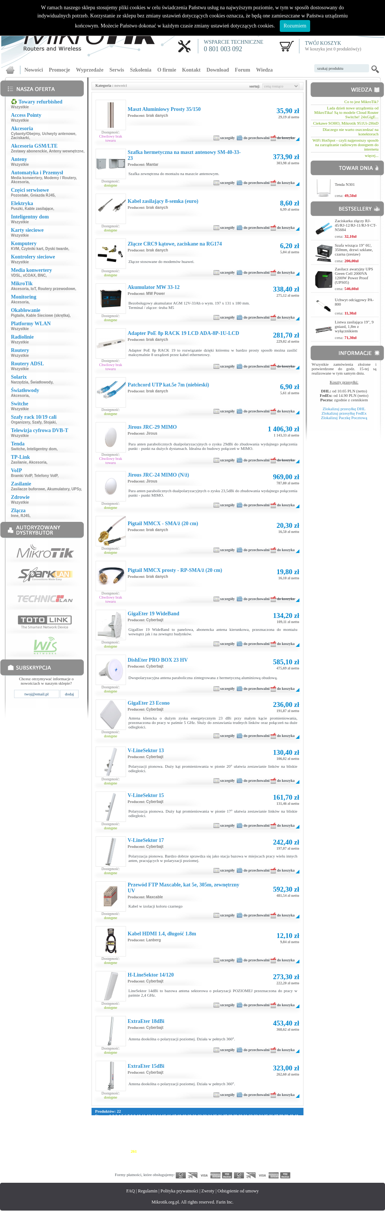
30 (240, 1115)
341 (105, 1164)
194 (255, 1138)
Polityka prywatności (179, 1191)
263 (148, 1151)
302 (226, 1155)
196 (269, 1138)
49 (133, 1120)
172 (98, 1138)
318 (141, 1160)
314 (112, 1160)
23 (205, 1115)
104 (218, 1124)
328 (212, 1160)
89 (133, 1124)
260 (127, 1151)
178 (141, 1138)
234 (141, 1147)
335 (262, 1160)
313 (105, 1160)
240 (184, 1147)
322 (169, 1160)
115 (295, 1124)
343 (119, 1164)
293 (162, 1155)
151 (148, 1133)
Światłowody (41, 382)
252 (269, 1147)
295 (176, 1155)
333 (248, 1160)
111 (268, 1124)
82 (97, 1124)
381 (191, 1169)
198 (284, 1138)
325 (191, 1160)
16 (169, 1115)
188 (212, 1138)
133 (218, 1129)
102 (204, 1124)
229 (105, 1147)
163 (233, 1133)
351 (176, 1164)
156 (184, 1133)
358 (226, 1164)
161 (219, 1133)
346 (141, 1164)
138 (254, 1129)
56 (168, 1120)
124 (154, 1129)
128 (183, 1129)
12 (149, 1115)
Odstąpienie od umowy (238, 1191)
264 (155, 1151)
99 (184, 1124)
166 (255, 1133)
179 (148, 1138)
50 (138, 1120)
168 (269, 1133)
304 (241, 1155)
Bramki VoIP (21, 476)
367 (291, 1164)
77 (275, 1120)
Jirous (151, 433)
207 (148, 1142)
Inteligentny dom (42, 449)
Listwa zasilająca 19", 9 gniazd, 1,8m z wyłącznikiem (354, 326)
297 (191, 1155)
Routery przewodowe (56, 289)
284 (98, 1155)
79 (285, 1120)
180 (155, 1138)
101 (197, 1124)
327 (205, 1160)
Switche (18, 449)
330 (226, 1160)
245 (219, 1147)
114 (289, 1124)
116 (98, 1129)
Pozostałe (19, 195)
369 (105, 1169)
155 (176, 1133)
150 (141, 1133)
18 (179, 1115)
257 (105, 1151)
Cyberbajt (154, 620)
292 (155, 1155)
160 (212, 1133)
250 (255, 1147)
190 (226, 1138)
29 (235, 1115)
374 (141, 1169)
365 (276, 1164)
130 (197, 1129)
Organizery (20, 422)
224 (269, 1142)
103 (211, 1124)
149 (134, 1133)
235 (148, 1147)
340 (98, 1164)
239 (176, 1147)
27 (225, 1115)
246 (226, 1147)
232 (127, 1147)
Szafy (37, 422)
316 (127, 1160)
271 (205, 1151)
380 (184, 1169)
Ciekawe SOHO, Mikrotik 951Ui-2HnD (346, 123)
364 (269, 1164)
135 (233, 1129)
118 (112, 1129)
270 (198, 1151)
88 (128, 1124)
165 (248, 1133)
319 (148, 1160)
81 (296, 1120)
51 (143, 1120)
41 (296, 1115)
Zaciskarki (20, 138)
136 (240, 1129)
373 (134, 1169)
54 (158, 1120)
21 (194, 1115)
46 (118, 1120)
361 (248, 1164)
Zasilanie (19, 462)
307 (262, 1155)
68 (230, 1120)
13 (154, 1115)
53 (153, 1120)
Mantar (152, 164)
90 (138, 1124)
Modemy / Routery (60, 178)
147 (119, 1133)
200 (98, 1142)
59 (184, 1120)
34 (261, 1115)
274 (226, 1151)
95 (163, 1124)
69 (235, 1120)
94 (158, 1124)
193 (248, 1138)
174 (112, 1138)
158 (198, 1133)
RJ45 (25, 516)
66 (220, 1120)
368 (98, 1169)
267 (176, 1151)
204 (127, 1142)
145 (105, 1133)
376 (155, 1169)
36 (271, 1115)
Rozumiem (294, 26)
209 (162, 1142)
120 (126, 1129)
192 (241, 1138)
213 (190, 1142)
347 (148, 1164)
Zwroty (207, 1191)
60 (189, 1120)
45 (112, 1120)
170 (284, 1133)
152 (155, 1133)
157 (191, 1133)
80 (291, 1120)
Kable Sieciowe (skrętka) (48, 315)
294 (169, 1155)
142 (283, 1129)
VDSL (16, 275)
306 (255, 1155)
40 (291, 1115)
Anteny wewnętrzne (66, 151)
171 (291, 1133)
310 (284, 1155)
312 (98, 1160)
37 (276, 1115)
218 (226, 1142)
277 (248, 1151)
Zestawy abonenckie (29, 151)
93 (153, 1124)
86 (118, 1124)
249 (248, 1147)
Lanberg (153, 940)
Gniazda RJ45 (42, 195)
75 (265, 1120)
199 (291, 1138)
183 (176, 1138)
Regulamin (147, 1191)
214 (198, 1142)
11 (144, 1115)
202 (112, 1142)
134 (226, 1129)
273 (219, 1151)
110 (261, 1124)
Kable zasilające (39, 209)
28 (230, 1115)
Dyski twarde (56, 249)
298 (198, 1155)
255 (291, 1147)
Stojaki (49, 422)
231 (119, 1147)
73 (255, 1120)
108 (247, 1124)
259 (119, 1151)
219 (233, 1142)
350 (169, 1164)
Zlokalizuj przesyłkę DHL (344, 408)
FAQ (130, 1191)
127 (176, 1129)
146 (112, 1133)
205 (134, 1142)
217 (219, 1142)
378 (169, 1169)
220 (241, 1142)
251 (262, 1147)
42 (97, 1120)
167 (262, 1133)
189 (219, 1138)
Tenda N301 (345, 184)
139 (261, 1129)
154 (169, 1133)
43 (102, 1120)
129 (190, 1129)
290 (141, 1155)
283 (291, 1151)
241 (191, 1147)
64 (209, 1120)
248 (241, 1147)
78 (281, 1120)
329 (219, 1160)
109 (254, 1124)
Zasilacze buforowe (28, 489)
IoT (33, 289)
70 (240, 1120)
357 (219, 1164)
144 (98, 1133)
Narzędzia (19, 382)
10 (139, 1115)
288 (127, 1155)
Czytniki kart (32, 249)
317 (134, 1160)
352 (184, 1164)
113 (282, 1124)
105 (225, 1124)
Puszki (17, 209)
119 (119, 1129)
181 (162, 1138)
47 (122, 1120)
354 (198, 1164)
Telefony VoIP (45, 476)
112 (275, 1124)
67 (224, 1120)
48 (128, 1120)
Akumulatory (58, 489)
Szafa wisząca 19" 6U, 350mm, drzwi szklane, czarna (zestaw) (354, 249)
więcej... (372, 155)
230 (112, 1147)
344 (127, 1164)
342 (112, 1164)
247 (233, 1147)
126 (169, 1129)
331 (233, 1160)
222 (255, 1142)
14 (159, 1115)
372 (127, 1169)
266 (169, 1151)
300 (212, 1155)
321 (162, 1160)
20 (189, 1115)
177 (134, 1138)
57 (174, 1120)
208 (155, 1142)
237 (162, 1147)
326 (198, 1160)
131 (204, 1129)
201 (105, 1142)
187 (205, 1138)
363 (262, 1164)
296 (184, 1155)
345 (134, 1164)
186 (198, 1138)
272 (212, 1151)
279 (262, 1151)
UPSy (76, 489)
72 (250, 1120)
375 (148, 1169)
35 (266, 1115)
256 (98, 1151)
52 (148, 1120)
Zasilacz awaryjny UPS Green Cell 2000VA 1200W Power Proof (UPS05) (354, 275)
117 (105, 1129)
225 (276, 1142)
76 (270, 1120)
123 (147, 1129)
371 (119, 1169)
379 (176, 1169)
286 (112, 1155)
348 (155, 1164)
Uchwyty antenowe (58, 134)
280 (269, 1151)
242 (198, 1147)
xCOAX (29, 275)
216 (212, 1142)
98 (179, 1124)
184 (184, 1138)
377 (162, 1169)
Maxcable (154, 897)
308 (269, 1155)
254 (284, 1147)
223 (262, 1142)
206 (141, 1142)
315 (119, 1160)
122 (140, 1129)
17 (174, 1115)
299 (205, 1155)
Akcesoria (20, 182)
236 (155, 1147)
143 (290, 1129)
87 (122, 1124)
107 (240, 1124)
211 (176, 1142)
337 (276, 1160)
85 (112, 1124)
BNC (42, 275)
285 (105, 1155)
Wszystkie (20, 107)
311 (290, 1155)
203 (119, 1142)
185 (191, 1138)
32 (251, 1115)
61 (194, 1120)
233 (134, 1147)
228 (98, 1147)
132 (211, 1129)
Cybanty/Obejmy (25, 134)
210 (169, 1142)
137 (247, 1129)
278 (255, 1151)
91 (143, 1124)
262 (141, 1151)
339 (291, 1160)
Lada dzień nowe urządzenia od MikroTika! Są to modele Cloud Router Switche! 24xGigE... (346, 112)
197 (276, 1138)
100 (190, 1124)
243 (205, 1147)
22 (200, 1115)
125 (161, 1129)
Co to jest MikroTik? (361, 101)
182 (169, 1138)
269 (191, 1151)
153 (162, 1133)
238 (169, 1147)
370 (112, 1169)
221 (248, 1142)
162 (226, 1133)
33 (255, 1115)
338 (284, 1160)
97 (174, 1124)
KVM (15, 249)
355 (205, 1164)
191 (233, 1138)
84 (107, 1124)
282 (284, 1151)
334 (255, 1160)
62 (199, 1120)
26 (220, 1115)
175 (119, 1138)
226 (283, 1142)
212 (183, 1142)
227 (291, 1142)
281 (276, 1151)
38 (281, 1115)
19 (184, 1115)
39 (286, 1115)
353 (191, 1164)
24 (210, 1115)
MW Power (155, 294)
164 (241, 1133)
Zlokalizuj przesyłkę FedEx (344, 413)
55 (163, 1120)
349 (162, 1164)
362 (255, 1164)
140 (268, 1129)
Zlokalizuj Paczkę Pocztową (344, 417)
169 (276, 1133)
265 (162, 1151)
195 (262, 1138)
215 (205, 1142)
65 (214, 1120)
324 (184, 1160)
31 (245, 1115)
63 (204, 1120)
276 (241, 1151)
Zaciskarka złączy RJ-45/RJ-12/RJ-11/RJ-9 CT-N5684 (356, 225)
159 (205, 1133)
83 (102, 1124)
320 (155, 1160)
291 (148, 1155)
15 (164, 1115)
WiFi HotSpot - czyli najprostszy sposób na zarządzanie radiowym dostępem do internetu (345, 144)
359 (233, 1164)
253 (276, 1147)
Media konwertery (26, 178)
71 (245, 1120)
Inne (15, 516)
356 (212, 1164)
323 (176, 1160)
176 (127, 1138)
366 (284, 1164)
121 (133, 1129)
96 (168, 1124)
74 (260, 1120)
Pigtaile (17, 315)
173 (105, 1138)
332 (241, 1160)
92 (148, 1124)
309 (276, 1155)
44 (107, 1120)
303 (233, 1155)
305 (248, 1155)
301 (219, 1155)
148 (127, 1133)
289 (134, 1155)
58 (179, 1120)
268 (184, 1151)
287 (119, 1155)
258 (112, 1151)
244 (212, 1147)
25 (215, 1115)
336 (269, 1160)
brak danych (157, 115)
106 (233, 1124)
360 (241, 1164)
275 (233, 1151)
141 (275, 1129)
